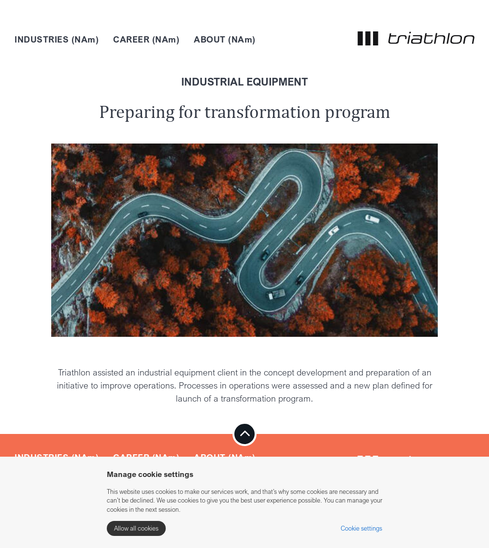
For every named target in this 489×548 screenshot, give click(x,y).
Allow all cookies (136, 528)
